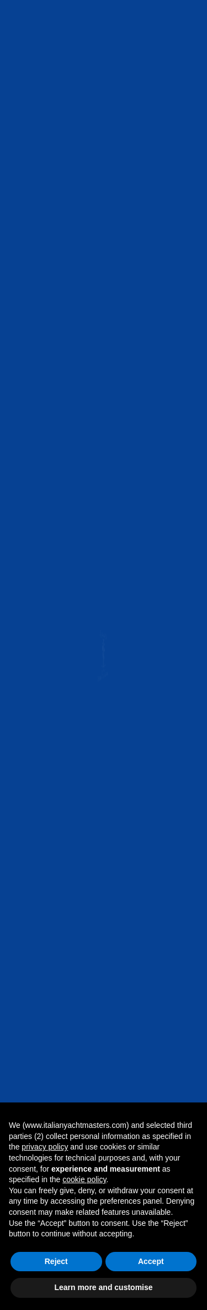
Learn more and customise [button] (103, 1287)
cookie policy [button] (84, 1179)
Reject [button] (56, 1261)
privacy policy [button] (45, 1146)
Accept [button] (151, 1261)
